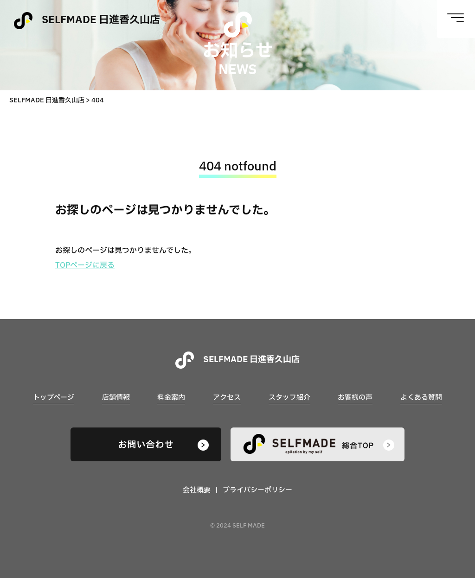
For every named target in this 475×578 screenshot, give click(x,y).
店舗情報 (116, 397)
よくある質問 (421, 397)
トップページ (53, 397)
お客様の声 (355, 397)
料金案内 (171, 397)
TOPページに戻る (85, 265)
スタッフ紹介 (289, 397)
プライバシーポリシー (257, 490)
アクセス (227, 397)
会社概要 (197, 490)
